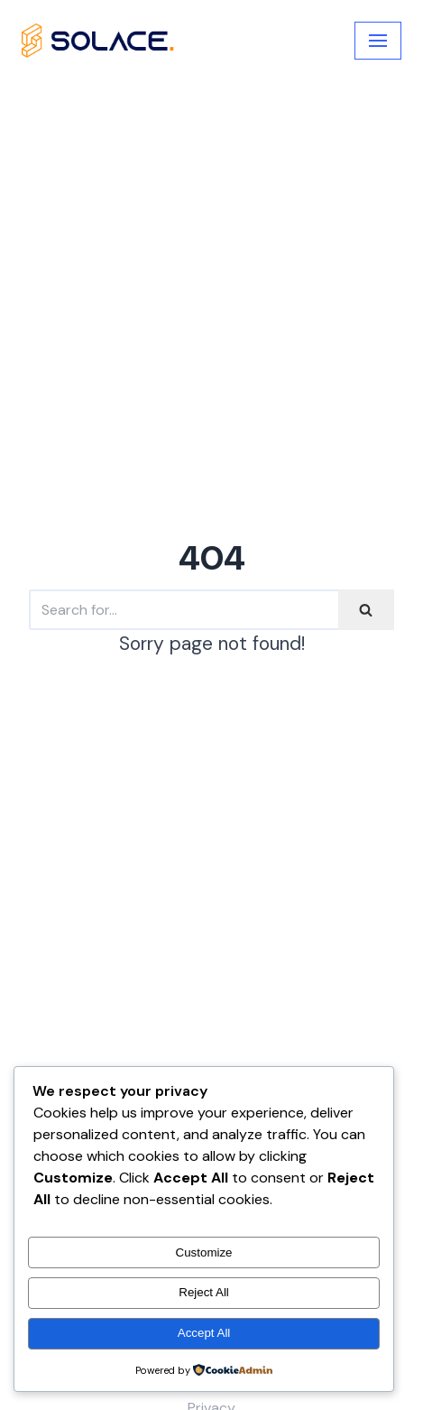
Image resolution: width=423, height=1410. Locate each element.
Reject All (204, 1292)
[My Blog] (98, 40)
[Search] (183, 609)
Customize (204, 1252)
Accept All (204, 1333)
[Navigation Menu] (377, 41)
